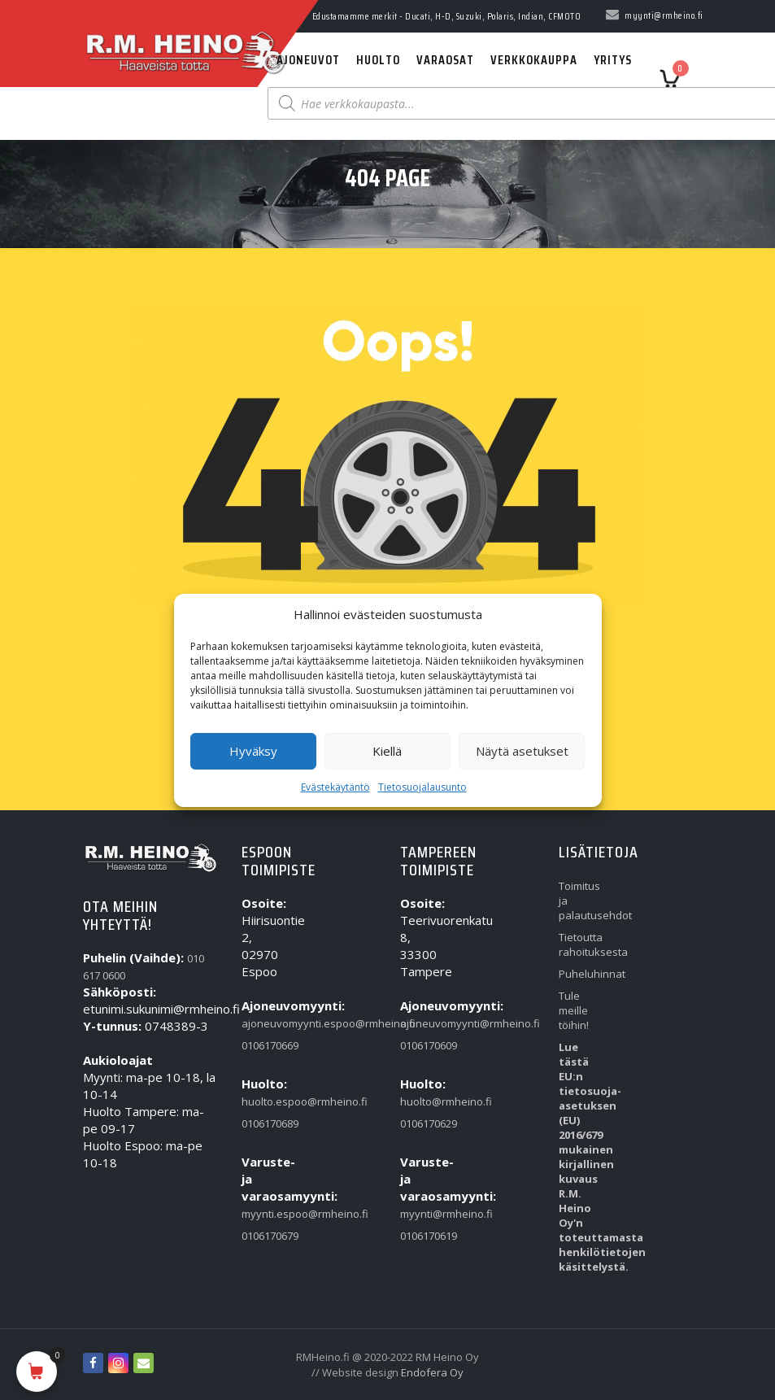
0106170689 (264, 1123)
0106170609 (422, 1045)
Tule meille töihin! (574, 1010)
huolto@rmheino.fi (422, 1101)
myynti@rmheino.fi (422, 1213)
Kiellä (387, 751)
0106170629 (422, 1123)
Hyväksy (253, 751)
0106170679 (264, 1235)
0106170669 (264, 1045)
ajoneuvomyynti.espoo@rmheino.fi (264, 1023)
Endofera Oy (432, 1372)
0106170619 (422, 1235)
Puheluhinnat (581, 973)
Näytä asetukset (522, 751)
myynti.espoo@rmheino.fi (264, 1213)
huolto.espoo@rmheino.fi (264, 1101)
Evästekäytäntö (335, 787)
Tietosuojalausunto (422, 787)
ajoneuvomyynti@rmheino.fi (422, 1023)
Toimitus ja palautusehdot (581, 900)
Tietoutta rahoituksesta (581, 944)
